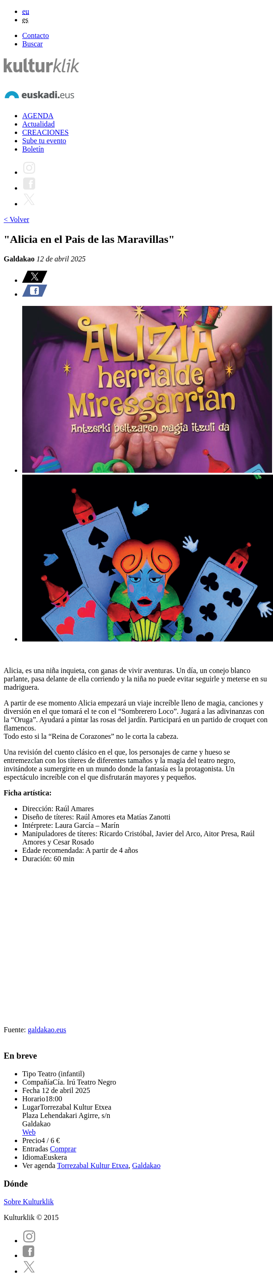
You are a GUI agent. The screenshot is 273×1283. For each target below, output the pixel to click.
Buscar (32, 44)
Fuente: (16, 1030)
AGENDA (38, 116)
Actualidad (38, 124)
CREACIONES (45, 132)
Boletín (33, 149)
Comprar (63, 1149)
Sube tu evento (44, 141)
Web (29, 1132)
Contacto (35, 35)
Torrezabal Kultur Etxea (92, 1165)
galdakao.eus (47, 1030)
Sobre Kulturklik (29, 1202)
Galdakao (146, 1165)
